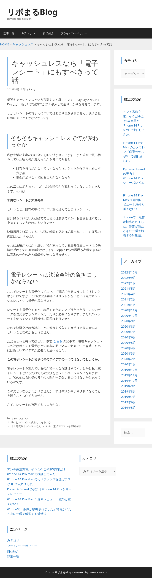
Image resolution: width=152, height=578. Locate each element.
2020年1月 (128, 364)
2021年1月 (128, 305)
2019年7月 (128, 397)
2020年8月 (128, 326)
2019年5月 (128, 408)
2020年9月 (128, 321)
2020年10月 (129, 316)
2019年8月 (128, 391)
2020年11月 (129, 310)
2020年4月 (128, 348)
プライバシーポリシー (74, 33)
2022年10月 (129, 272)
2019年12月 (129, 370)
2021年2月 (128, 299)
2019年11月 (129, 375)
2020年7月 (128, 332)
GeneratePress (98, 572)
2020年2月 (128, 359)
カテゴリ (30, 33)
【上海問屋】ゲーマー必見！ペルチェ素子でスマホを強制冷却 (46, 426)
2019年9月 (128, 386)
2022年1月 (128, 283)
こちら (57, 341)
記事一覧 (9, 33)
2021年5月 (128, 288)
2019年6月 (128, 402)
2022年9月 (128, 278)
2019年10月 (129, 381)
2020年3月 (128, 353)
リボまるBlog (32, 11)
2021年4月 (128, 294)
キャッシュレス (19, 418)
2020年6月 (128, 337)
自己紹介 (48, 33)
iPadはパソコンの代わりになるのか (31, 422)
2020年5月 (128, 343)
